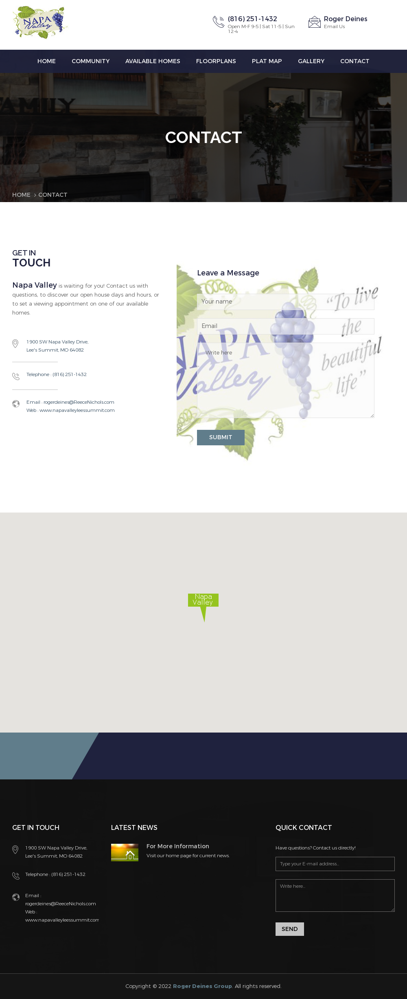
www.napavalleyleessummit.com (76, 410)
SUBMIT (220, 437)
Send (290, 929)
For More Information (178, 846)
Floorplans (216, 61)
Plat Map (267, 61)
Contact (355, 61)
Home (46, 61)
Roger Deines (346, 19)
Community (90, 61)
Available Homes (152, 61)
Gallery (311, 61)
